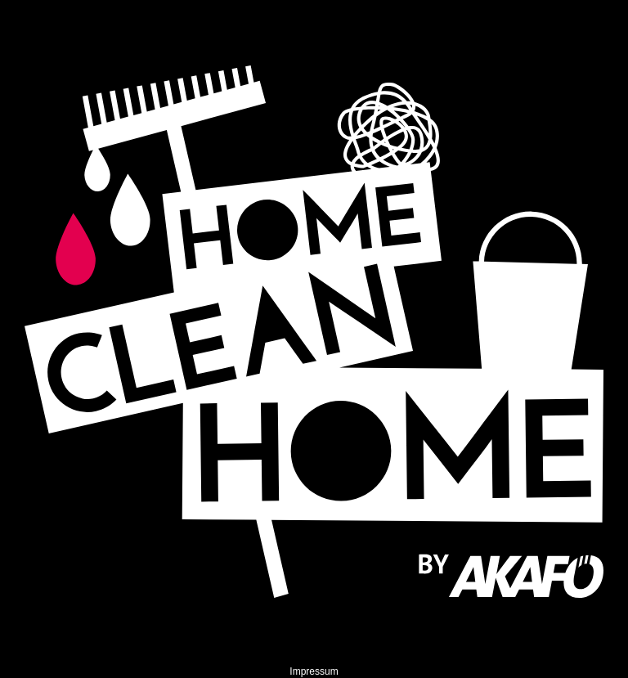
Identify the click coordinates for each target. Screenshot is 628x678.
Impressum (313, 671)
